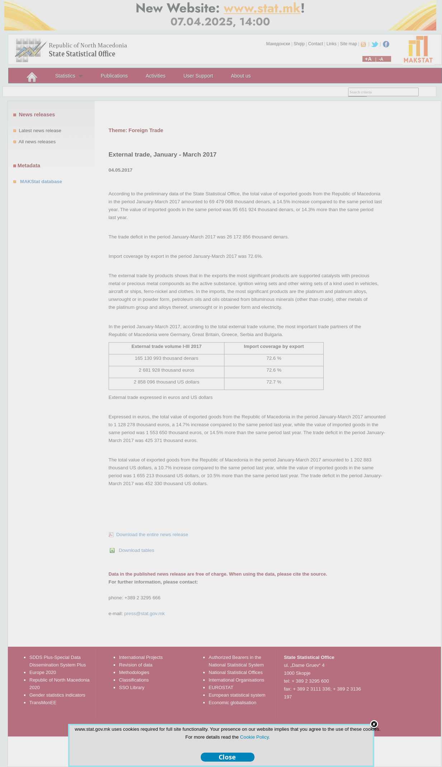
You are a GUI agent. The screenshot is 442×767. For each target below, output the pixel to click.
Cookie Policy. (255, 737)
